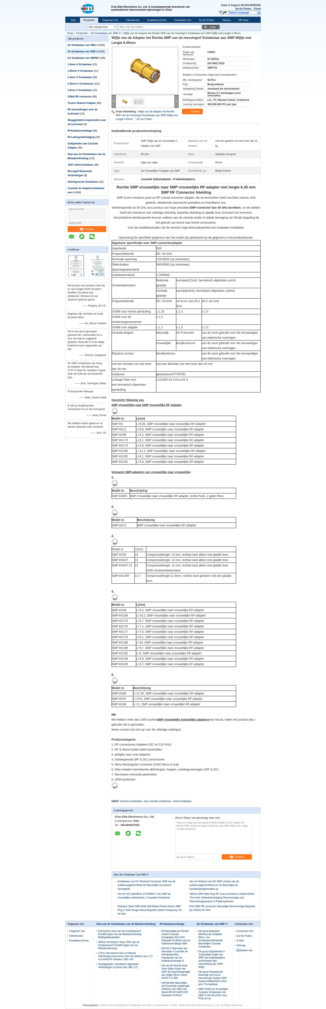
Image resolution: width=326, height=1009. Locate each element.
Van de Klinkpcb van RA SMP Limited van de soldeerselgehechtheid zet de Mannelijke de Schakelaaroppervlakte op (214, 885)
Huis (73, 20)
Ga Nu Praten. (243, 8)
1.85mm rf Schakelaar (80, 70)
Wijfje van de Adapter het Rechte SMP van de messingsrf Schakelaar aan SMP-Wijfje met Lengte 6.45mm (147, 115)
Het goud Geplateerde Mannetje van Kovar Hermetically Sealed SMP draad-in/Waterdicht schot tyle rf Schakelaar (212, 978)
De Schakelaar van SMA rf (83, 45)
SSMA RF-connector (80, 96)
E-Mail (239, 940)
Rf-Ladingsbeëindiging (81, 137)
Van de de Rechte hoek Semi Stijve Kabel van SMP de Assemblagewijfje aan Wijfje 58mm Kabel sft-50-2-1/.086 (176, 971)
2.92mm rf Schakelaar (80, 83)
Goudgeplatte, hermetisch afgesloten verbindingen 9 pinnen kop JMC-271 (118, 966)
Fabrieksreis (132, 20)
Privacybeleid (90, 1005)
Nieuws (226, 20)
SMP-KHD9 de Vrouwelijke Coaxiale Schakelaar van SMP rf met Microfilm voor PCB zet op (213, 994)
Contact (87, 229)
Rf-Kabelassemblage (80, 130)
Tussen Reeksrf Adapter (82, 103)
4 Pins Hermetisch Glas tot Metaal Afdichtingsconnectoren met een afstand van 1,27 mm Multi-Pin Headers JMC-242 (125, 956)
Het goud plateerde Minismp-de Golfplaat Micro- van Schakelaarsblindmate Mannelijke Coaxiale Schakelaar (210, 939)
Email (257, 8)
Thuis (70, 33)
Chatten (193, 112)
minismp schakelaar (131, 801)
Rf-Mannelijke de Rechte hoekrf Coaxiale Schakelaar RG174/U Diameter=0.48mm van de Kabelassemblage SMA (176, 937)
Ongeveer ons (110, 20)
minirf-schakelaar (182, 801)
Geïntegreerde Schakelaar (83, 181)
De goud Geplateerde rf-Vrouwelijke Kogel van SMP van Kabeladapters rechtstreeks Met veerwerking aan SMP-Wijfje (211, 959)
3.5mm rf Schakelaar (80, 90)
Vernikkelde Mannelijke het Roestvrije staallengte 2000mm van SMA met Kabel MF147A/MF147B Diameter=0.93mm (176, 989)
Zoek (213, 27)
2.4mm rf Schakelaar (80, 77)
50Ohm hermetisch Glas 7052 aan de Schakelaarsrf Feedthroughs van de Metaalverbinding (118, 945)
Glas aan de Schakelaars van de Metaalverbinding (125, 924)
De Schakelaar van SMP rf (105, 33)
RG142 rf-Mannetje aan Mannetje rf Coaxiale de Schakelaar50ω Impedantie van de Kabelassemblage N (175, 954)
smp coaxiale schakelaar (157, 801)
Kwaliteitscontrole (156, 20)
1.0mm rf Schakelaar (80, 64)
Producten (89, 20)
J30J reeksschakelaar (80, 164)
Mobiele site (244, 950)
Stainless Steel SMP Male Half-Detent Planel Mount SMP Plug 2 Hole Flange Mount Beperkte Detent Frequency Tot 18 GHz (149, 910)
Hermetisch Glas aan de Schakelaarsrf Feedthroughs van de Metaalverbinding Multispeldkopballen (119, 934)
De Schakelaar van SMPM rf (84, 58)
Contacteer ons (182, 20)
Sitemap (241, 945)
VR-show (243, 20)
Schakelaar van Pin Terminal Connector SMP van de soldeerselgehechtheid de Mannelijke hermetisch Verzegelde (146, 885)
